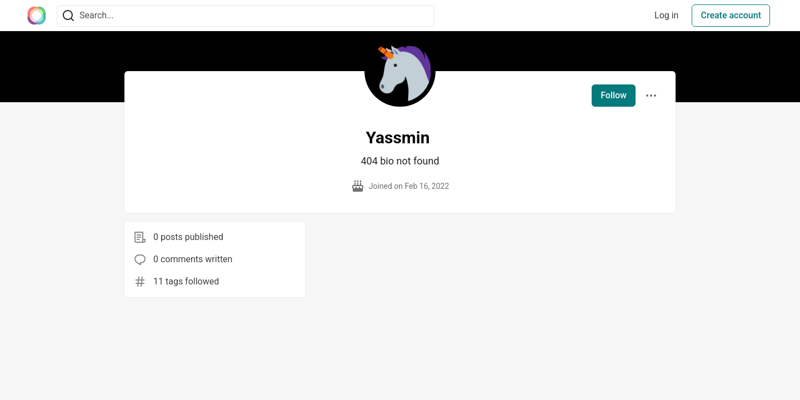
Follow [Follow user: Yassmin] (614, 95)
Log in (666, 15)
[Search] (68, 16)
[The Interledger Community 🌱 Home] (37, 15)
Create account (731, 15)
